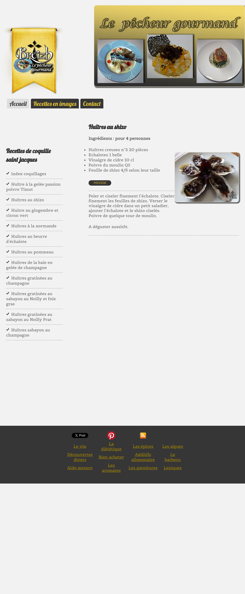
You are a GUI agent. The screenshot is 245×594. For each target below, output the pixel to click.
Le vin (80, 446)
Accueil (18, 103)
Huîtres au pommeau (32, 251)
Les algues (172, 446)
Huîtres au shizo (27, 199)
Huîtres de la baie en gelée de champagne (29, 265)
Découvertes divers (80, 457)
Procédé (100, 183)
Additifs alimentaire (143, 457)
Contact (92, 103)
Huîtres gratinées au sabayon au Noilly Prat (29, 317)
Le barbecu (173, 457)
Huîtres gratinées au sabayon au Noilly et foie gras (31, 298)
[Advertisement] (166, 294)
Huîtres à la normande (33, 225)
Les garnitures (143, 467)
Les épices (143, 446)
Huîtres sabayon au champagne (28, 332)
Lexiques (172, 467)
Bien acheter (111, 456)
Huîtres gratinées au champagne (29, 280)
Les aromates (111, 468)
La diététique (111, 446)
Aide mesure (80, 467)
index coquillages (28, 173)
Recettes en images (54, 103)
